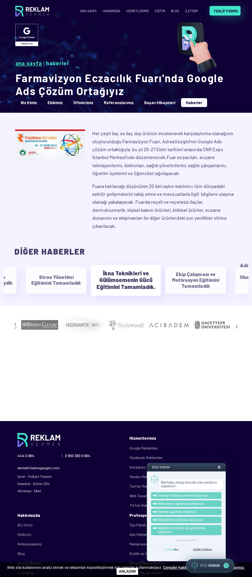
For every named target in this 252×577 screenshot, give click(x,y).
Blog (21, 553)
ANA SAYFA (88, 11)
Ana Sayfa (29, 63)
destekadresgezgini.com (38, 468)
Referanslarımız (29, 544)
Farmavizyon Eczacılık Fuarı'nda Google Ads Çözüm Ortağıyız (120, 84)
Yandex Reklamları (143, 476)
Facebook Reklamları (145, 457)
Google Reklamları (143, 448)
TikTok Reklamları (143, 505)
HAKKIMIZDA (111, 11)
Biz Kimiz (25, 525)
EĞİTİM (160, 11)
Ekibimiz (24, 534)
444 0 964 (25, 455)
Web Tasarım (139, 495)
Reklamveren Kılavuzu (146, 544)
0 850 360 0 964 (77, 455)
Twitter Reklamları (143, 486)
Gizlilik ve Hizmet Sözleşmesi (152, 553)
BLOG (175, 11)
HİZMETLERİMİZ (137, 11)
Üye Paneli (137, 525)
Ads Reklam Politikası (146, 534)
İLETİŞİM (191, 11)
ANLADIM (127, 571)
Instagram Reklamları (146, 467)
